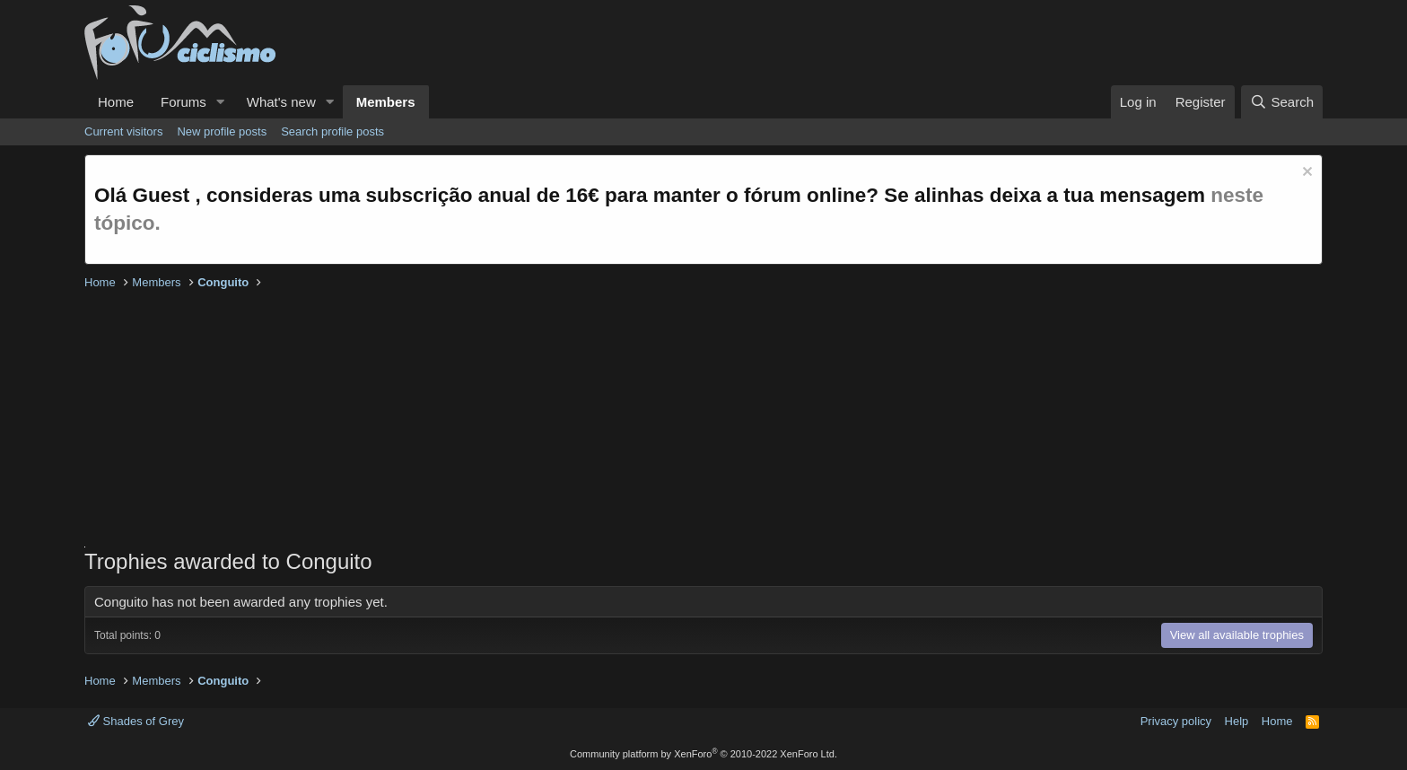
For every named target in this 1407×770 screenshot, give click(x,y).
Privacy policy (1175, 721)
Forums (183, 101)
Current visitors (123, 131)
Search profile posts (332, 131)
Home (116, 101)
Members (385, 101)
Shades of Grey (136, 721)
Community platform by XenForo (703, 753)
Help (1237, 721)
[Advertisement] (622, 421)
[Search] (1282, 101)
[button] (220, 101)
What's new (281, 101)
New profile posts (222, 131)
